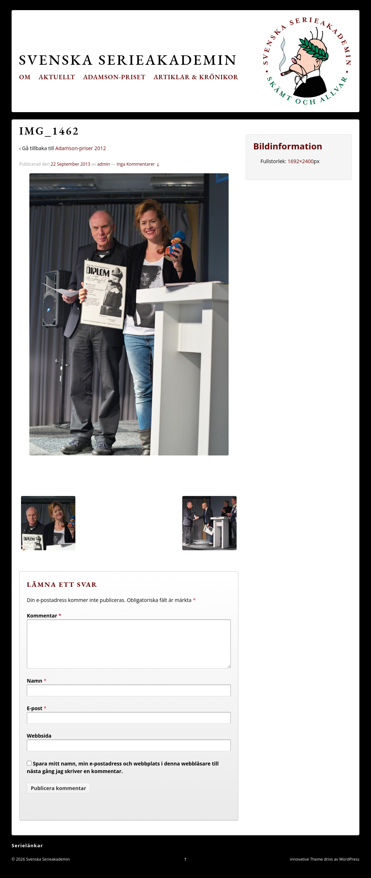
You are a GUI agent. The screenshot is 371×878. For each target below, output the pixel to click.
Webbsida (39, 744)
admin (103, 164)
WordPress (349, 867)
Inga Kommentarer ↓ (138, 164)
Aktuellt (57, 77)
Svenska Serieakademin (128, 59)
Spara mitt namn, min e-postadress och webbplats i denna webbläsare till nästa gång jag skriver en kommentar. (123, 776)
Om (25, 77)
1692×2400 (301, 161)
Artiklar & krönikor (196, 77)
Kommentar (44, 615)
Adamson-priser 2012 (80, 148)
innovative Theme (306, 867)
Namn (34, 689)
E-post (34, 716)
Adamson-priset (114, 77)
